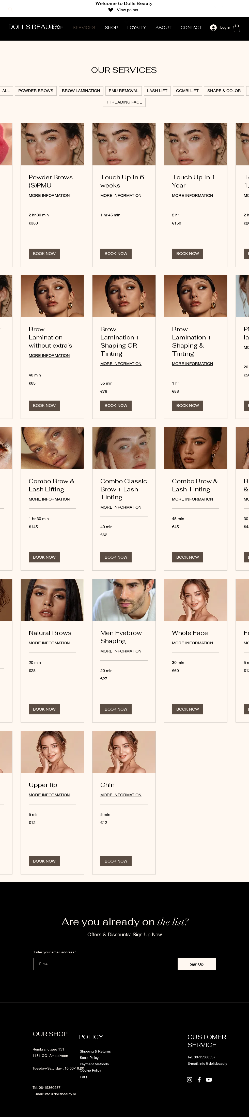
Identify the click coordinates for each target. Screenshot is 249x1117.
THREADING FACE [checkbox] (124, 102)
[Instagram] (216, 6)
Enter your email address (54, 952)
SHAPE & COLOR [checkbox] (224, 90)
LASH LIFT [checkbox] (157, 90)
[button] (237, 28)
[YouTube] (229, 6)
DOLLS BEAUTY (33, 27)
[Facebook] (223, 6)
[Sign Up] (197, 964)
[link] (52, 181)
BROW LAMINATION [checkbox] (81, 90)
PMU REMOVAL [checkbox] (123, 90)
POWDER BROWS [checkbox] (35, 90)
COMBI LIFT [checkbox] (187, 90)
